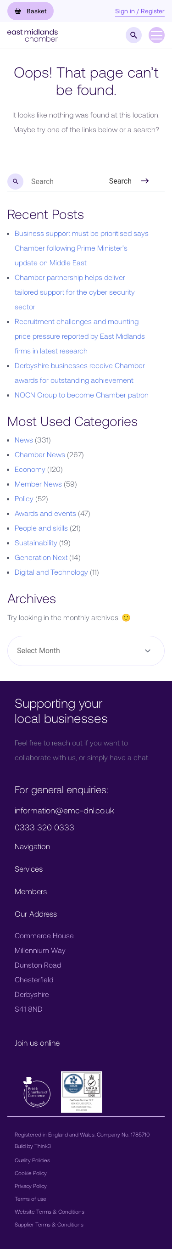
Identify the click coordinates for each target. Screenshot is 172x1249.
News (24, 439)
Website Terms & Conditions (49, 1211)
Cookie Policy (31, 1173)
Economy (30, 469)
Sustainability (36, 542)
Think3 (42, 1146)
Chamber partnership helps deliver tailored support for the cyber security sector (75, 292)
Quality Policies (32, 1160)
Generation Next (41, 557)
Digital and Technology (51, 571)
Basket (30, 11)
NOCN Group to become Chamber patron (82, 394)
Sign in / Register (140, 11)
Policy (24, 498)
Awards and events (45, 513)
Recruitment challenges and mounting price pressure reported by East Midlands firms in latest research (80, 336)
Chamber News (40, 454)
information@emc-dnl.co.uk (64, 810)
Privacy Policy (31, 1185)
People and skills (41, 527)
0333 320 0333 (44, 827)
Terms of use (30, 1198)
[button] (32, 34)
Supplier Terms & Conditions (49, 1224)
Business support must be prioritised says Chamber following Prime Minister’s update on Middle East (82, 248)
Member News (38, 483)
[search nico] (51, 182)
